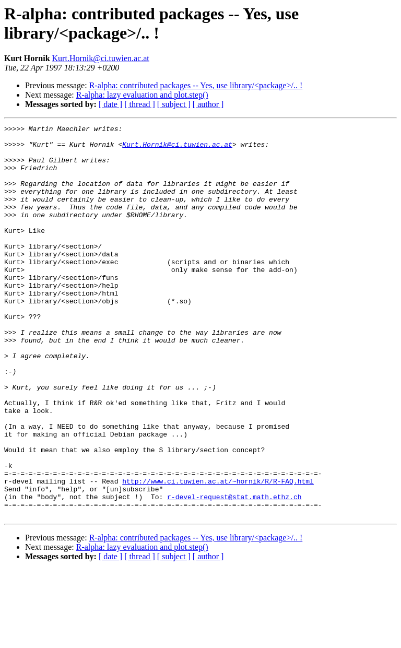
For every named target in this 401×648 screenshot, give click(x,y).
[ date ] (110, 104)
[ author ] (208, 104)
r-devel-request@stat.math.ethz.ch (234, 571)
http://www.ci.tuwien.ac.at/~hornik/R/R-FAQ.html (218, 553)
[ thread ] (139, 104)
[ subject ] (174, 104)
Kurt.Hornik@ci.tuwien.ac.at (100, 58)
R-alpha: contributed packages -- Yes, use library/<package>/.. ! (196, 85)
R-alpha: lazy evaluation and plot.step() (142, 94)
